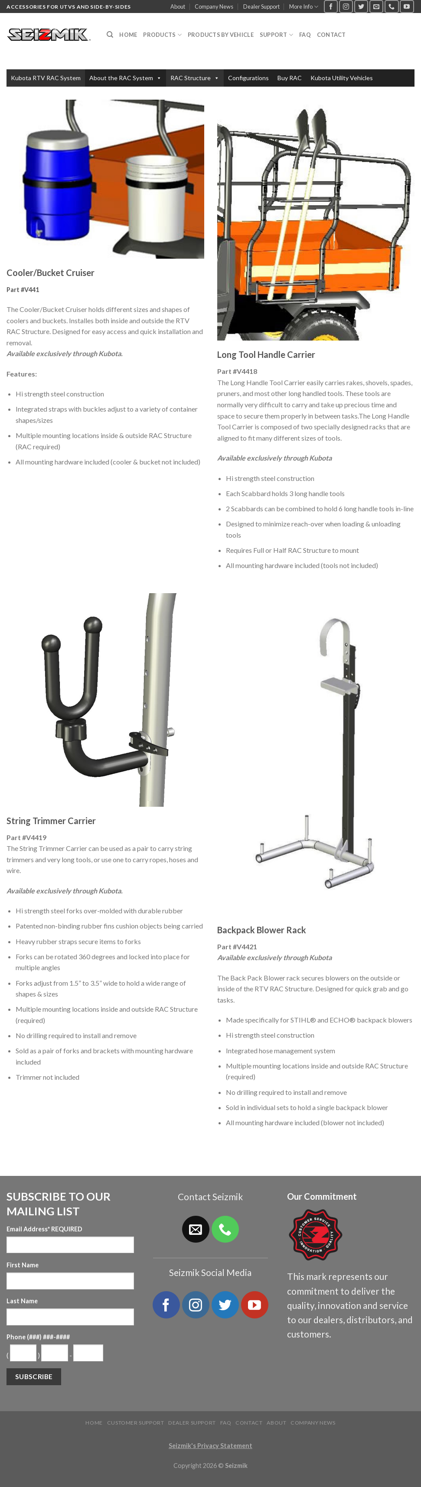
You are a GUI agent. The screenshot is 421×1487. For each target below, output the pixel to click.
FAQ (305, 34)
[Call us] (391, 6)
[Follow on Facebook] (331, 6)
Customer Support (135, 1422)
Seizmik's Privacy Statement (210, 1445)
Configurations (248, 77)
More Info (303, 7)
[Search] (110, 34)
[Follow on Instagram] (346, 6)
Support (276, 35)
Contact (331, 34)
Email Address (44, 1229)
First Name (23, 1265)
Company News (214, 6)
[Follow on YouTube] (407, 6)
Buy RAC (289, 77)
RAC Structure (194, 77)
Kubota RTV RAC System (46, 77)
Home (128, 34)
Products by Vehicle (221, 34)
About (177, 6)
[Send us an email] (376, 6)
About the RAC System (125, 77)
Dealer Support (261, 6)
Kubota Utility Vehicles (341, 77)
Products (162, 35)
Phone (38, 1337)
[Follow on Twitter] (361, 6)
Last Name (22, 1301)
